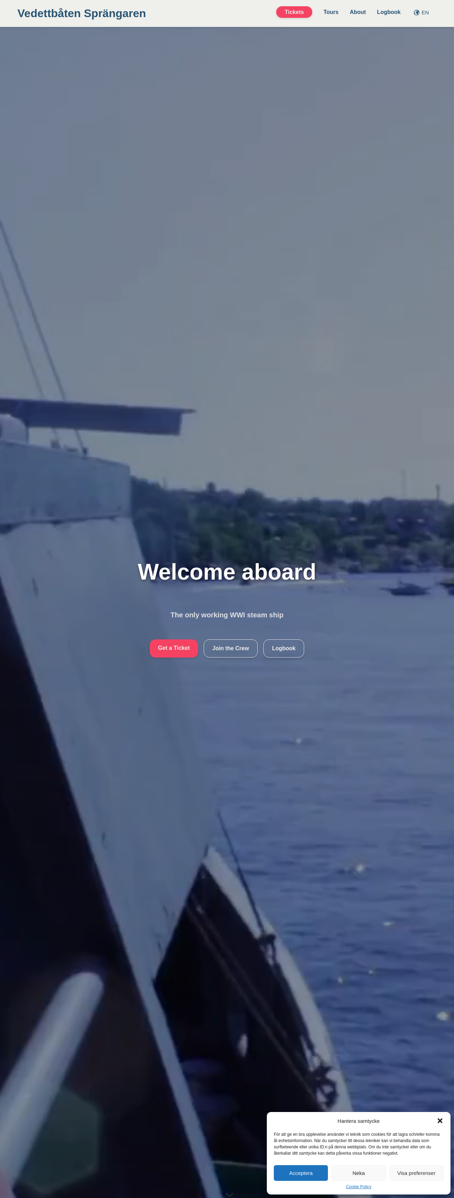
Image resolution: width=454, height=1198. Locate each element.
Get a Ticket (174, 648)
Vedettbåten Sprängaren (81, 13)
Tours (330, 12)
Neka (358, 1173)
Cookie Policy (359, 1186)
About (358, 12)
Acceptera (301, 1173)
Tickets (294, 12)
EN (421, 12)
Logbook (389, 12)
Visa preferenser (416, 1173)
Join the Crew (230, 648)
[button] (440, 1120)
